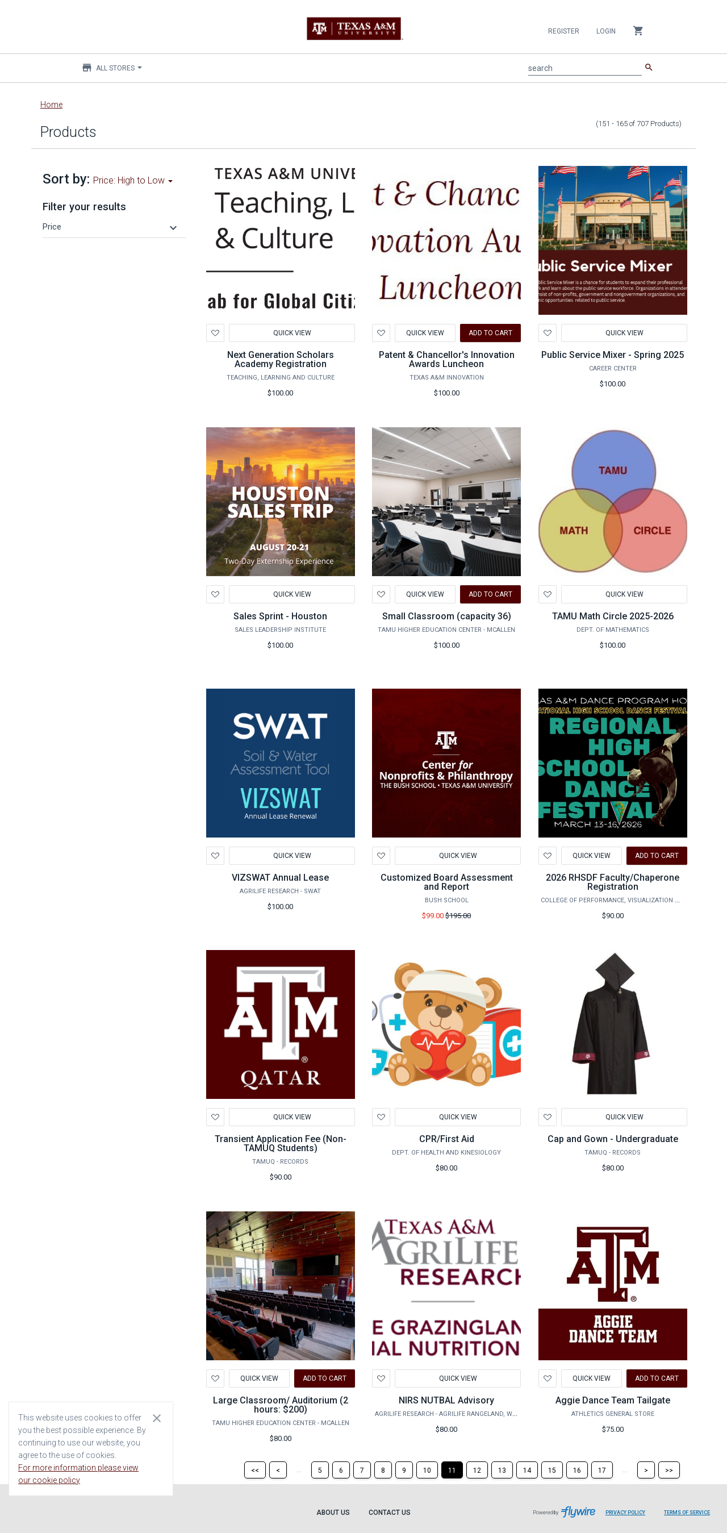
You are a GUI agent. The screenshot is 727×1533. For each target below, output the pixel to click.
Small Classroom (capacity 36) (446, 616)
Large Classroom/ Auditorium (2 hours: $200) (280, 1405)
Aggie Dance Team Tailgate (612, 1400)
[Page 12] (477, 1469)
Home (51, 104)
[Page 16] (577, 1469)
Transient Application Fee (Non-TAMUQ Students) (280, 1143)
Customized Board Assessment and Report (447, 882)
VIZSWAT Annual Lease (280, 877)
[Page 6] (341, 1469)
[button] (111, 226)
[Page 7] (362, 1469)
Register (563, 31)
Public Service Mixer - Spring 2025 (612, 354)
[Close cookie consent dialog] (157, 1417)
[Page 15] (552, 1469)
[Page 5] (320, 1469)
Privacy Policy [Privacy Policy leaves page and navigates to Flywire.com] (625, 1512)
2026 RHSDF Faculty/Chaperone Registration (612, 882)
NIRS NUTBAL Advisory (446, 1400)
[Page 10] (427, 1469)
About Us (333, 1513)
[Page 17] (602, 1469)
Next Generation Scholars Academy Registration (280, 359)
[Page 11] (452, 1469)
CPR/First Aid (446, 1139)
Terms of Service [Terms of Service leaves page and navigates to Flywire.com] (687, 1512)
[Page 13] (502, 1469)
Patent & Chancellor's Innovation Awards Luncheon (447, 359)
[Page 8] (383, 1469)
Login (606, 31)
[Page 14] (527, 1469)
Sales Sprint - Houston (280, 616)
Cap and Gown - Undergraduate (613, 1139)
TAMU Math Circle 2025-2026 (613, 616)
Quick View (292, 333)
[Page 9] (404, 1469)
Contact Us (390, 1513)
